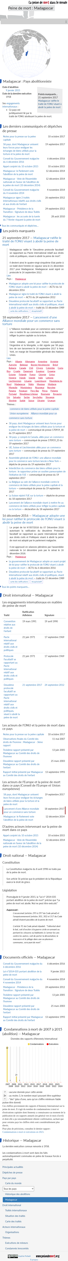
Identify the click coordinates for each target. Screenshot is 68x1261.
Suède (22, 400)
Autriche (13, 364)
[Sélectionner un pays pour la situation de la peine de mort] (18, 1188)
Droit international (11, 1205)
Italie (40, 377)
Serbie (27, 397)
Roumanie (45, 394)
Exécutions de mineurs (16, 1242)
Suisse (31, 400)
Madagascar (20, 279)
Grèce (52, 374)
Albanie (18, 361)
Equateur (40, 371)
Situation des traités (15, 1216)
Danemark (28, 371)
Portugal (13, 394)
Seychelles (38, 397)
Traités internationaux (16, 1210)
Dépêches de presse (12, 1172)
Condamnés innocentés (17, 1248)
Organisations (12, 1232)
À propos (34, 1259)
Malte (31, 384)
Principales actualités (12, 1167)
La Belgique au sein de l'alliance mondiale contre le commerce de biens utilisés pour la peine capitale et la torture (36, 485)
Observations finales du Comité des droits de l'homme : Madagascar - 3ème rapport (23, 742)
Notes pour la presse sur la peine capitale (23, 734)
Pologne (54, 390)
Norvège (51, 387)
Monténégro (26, 387)
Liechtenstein (15, 381)
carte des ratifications (19, 311)
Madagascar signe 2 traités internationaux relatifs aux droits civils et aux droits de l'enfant (22, 200)
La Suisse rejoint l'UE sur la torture (26, 495)
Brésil (55, 364)
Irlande (22, 377)
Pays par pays (9, 1178)
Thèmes (6, 1237)
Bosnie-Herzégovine (40, 364)
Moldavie (52, 384)
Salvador (17, 397)
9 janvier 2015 (13, 90)
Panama (12, 390)
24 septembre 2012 (54, 684)
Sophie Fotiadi (24, 1256)
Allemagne (30, 361)
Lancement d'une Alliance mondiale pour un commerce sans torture (31, 320)
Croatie (16, 371)
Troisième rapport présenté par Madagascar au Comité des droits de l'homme (21, 753)
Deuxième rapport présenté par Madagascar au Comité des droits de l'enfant (21, 764)
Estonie (12, 374)
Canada (22, 368)
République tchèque (29, 394)
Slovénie (13, 400)
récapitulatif (36, 311)
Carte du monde (13, 1183)
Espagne (51, 371)
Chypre (39, 368)
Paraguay (23, 390)
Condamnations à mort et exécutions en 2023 (22, 1132)
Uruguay (52, 400)
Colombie (50, 368)
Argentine (42, 361)
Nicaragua (39, 387)
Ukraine (41, 400)
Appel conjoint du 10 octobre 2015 (20, 166)
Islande (32, 377)
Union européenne (19, 413)
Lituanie (28, 381)
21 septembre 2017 (32, 684)
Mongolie (13, 387)
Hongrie (12, 377)
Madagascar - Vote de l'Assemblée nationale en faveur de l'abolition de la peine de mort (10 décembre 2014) (21, 182)
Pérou (45, 390)
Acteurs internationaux (13, 1227)
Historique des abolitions (17, 1194)
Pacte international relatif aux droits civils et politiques (10, 643)
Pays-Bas (35, 390)
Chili (31, 368)
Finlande (22, 374)
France (33, 374)
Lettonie (49, 377)
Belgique (24, 364)
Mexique (41, 384)
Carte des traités (13, 1221)
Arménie (54, 361)
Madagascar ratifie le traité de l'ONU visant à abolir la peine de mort (50, 104)
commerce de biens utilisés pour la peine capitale (34, 408)
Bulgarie (12, 368)
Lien (9, 275)
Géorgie (42, 374)
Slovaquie (50, 397)
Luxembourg (40, 381)
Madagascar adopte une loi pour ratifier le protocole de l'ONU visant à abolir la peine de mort (33, 519)
